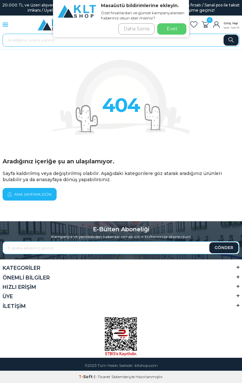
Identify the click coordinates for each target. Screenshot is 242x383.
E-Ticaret (102, 376)
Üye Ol (235, 27)
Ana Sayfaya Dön (29, 194)
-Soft (86, 376)
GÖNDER (223, 247)
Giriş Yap (231, 23)
